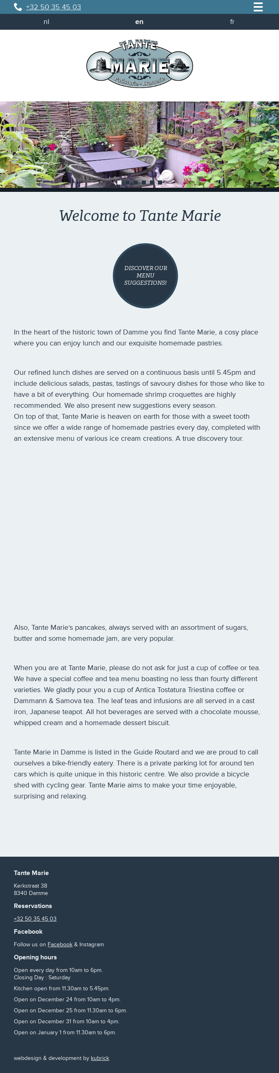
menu (258, 7)
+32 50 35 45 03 (53, 6)
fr (232, 21)
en (139, 21)
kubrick (100, 1058)
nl (46, 21)
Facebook (60, 944)
